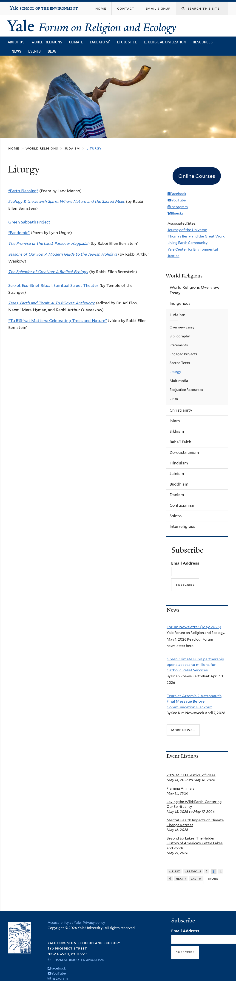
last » (196, 878)
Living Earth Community (188, 242)
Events (34, 51)
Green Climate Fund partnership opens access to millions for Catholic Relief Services (195, 665)
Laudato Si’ (100, 42)
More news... (183, 730)
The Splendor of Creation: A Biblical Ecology (48, 271)
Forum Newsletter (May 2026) (194, 627)
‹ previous (193, 871)
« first (174, 871)
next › (181, 878)
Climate (76, 42)
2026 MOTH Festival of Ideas (191, 775)
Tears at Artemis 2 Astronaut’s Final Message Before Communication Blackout (194, 701)
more (213, 878)
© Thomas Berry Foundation (76, 959)
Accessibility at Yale (64, 923)
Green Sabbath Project (29, 222)
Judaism (72, 148)
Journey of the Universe (187, 230)
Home (13, 148)
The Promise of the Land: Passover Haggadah (49, 243)
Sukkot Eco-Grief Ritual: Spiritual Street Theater (53, 285)
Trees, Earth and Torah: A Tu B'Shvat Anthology (51, 303)
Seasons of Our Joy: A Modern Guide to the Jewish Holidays (62, 254)
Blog (52, 51)
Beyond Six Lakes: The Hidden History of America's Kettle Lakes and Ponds (195, 843)
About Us (16, 42)
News (16, 51)
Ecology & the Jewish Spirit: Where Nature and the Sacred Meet (66, 201)
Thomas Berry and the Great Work (196, 236)
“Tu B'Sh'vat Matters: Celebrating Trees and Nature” (57, 320)
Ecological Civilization (165, 42)
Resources (203, 42)
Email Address (185, 563)
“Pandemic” (19, 232)
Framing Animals (180, 788)
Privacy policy (94, 923)
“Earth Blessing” (23, 191)
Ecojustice (127, 42)
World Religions (46, 42)
